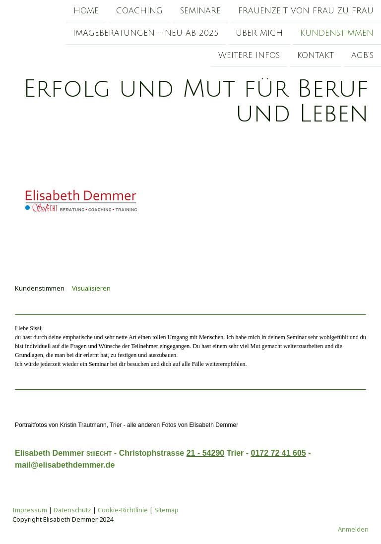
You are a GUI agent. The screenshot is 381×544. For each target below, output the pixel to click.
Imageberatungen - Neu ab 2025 (145, 34)
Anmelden (353, 529)
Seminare (200, 10)
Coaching (139, 10)
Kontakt (315, 57)
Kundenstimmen (337, 34)
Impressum (29, 509)
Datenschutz (72, 509)
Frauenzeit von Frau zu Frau (306, 10)
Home (86, 10)
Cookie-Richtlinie (123, 509)
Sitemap (166, 509)
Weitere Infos (249, 57)
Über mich (259, 34)
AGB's (362, 57)
